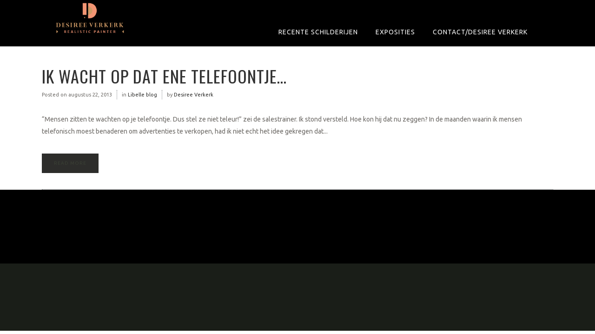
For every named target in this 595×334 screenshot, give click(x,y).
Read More (70, 163)
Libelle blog (142, 94)
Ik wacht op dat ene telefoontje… (164, 76)
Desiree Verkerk (193, 94)
